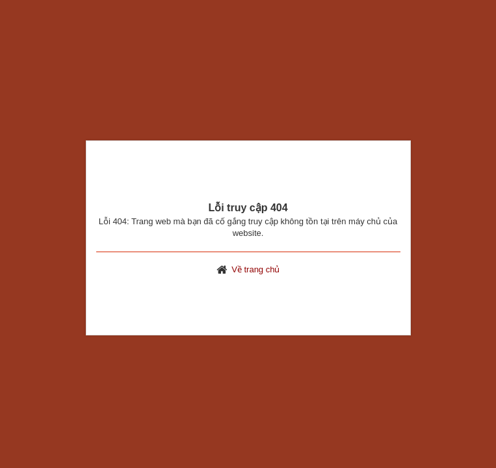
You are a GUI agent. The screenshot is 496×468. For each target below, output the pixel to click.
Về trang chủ (255, 269)
